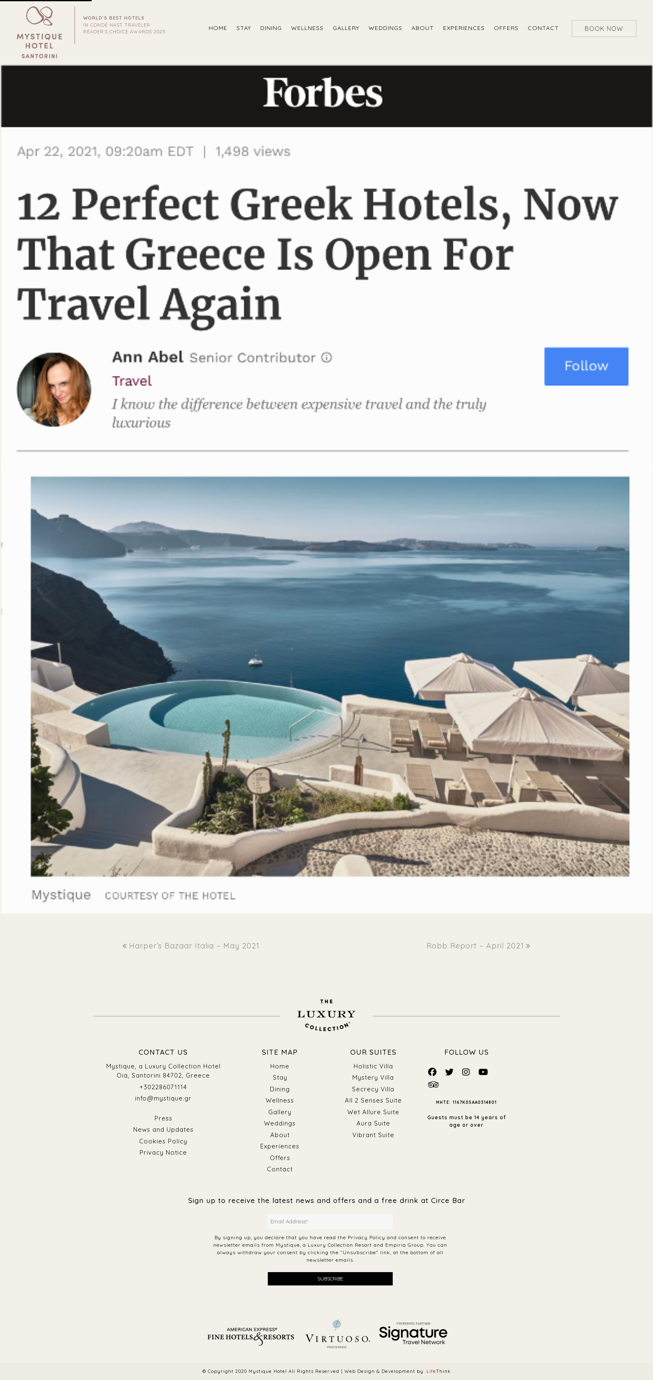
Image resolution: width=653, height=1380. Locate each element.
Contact (280, 1169)
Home (279, 1066)
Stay (280, 1077)
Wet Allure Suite (373, 1112)
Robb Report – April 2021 (478, 946)
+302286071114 (163, 1087)
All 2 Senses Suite (373, 1100)
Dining (280, 1089)
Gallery (280, 1112)
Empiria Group (404, 1245)
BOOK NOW (604, 28)
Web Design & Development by (397, 1371)
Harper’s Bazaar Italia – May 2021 (190, 946)
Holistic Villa (373, 1066)
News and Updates (163, 1129)
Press (163, 1118)
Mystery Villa (373, 1077)
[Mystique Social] (432, 1072)
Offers (280, 1158)
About (280, 1135)
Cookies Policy (163, 1141)
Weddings (280, 1123)
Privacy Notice (163, 1152)
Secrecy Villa (373, 1089)
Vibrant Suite (373, 1135)
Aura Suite (373, 1123)
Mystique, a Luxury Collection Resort (324, 1245)
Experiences (280, 1146)
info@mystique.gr (163, 1098)
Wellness (279, 1100)
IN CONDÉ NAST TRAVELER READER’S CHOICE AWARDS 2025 (124, 25)
